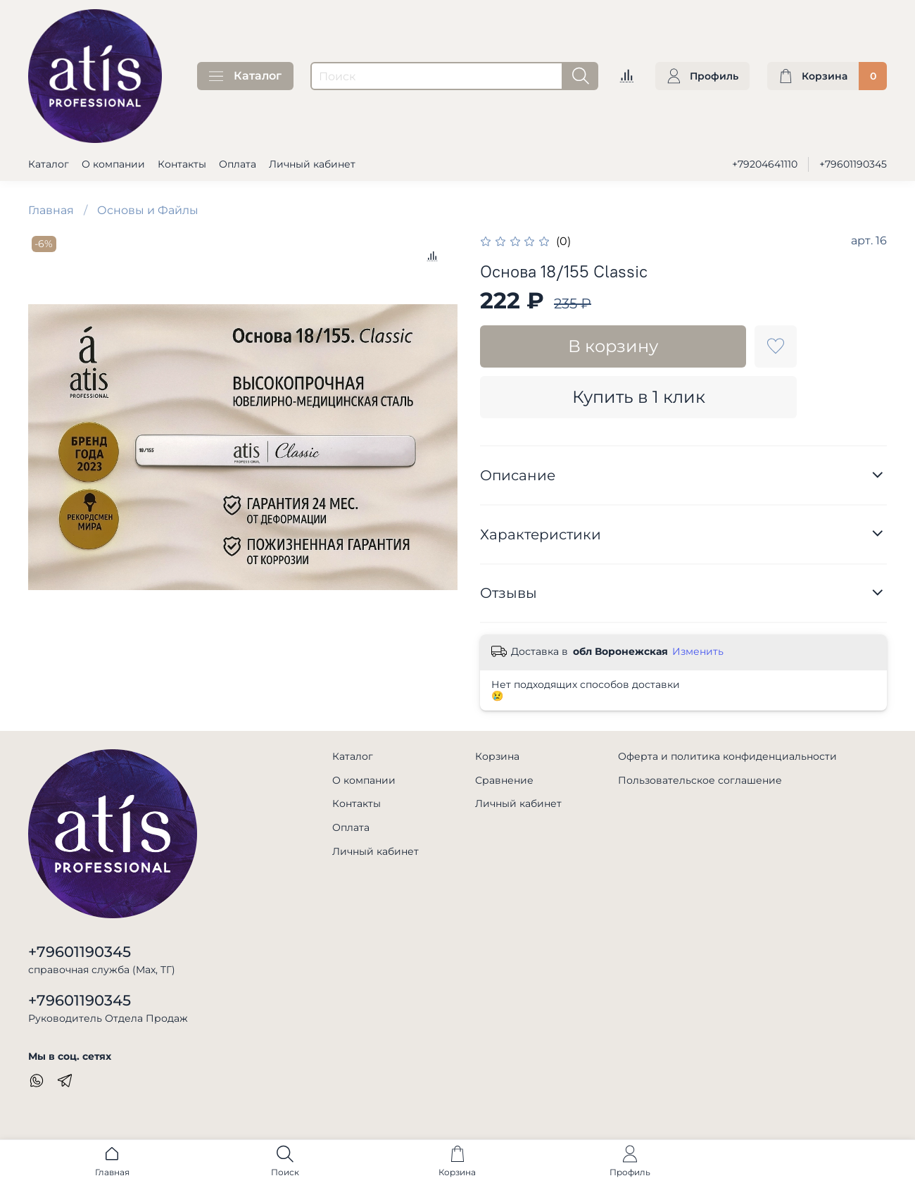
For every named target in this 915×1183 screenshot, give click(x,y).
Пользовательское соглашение (700, 780)
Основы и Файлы (147, 210)
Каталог (245, 76)
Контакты (182, 164)
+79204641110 (764, 164)
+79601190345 (853, 164)
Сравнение (504, 780)
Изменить (698, 651)
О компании (113, 164)
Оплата (237, 164)
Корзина (497, 756)
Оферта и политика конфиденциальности (727, 756)
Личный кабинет (312, 164)
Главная (51, 210)
